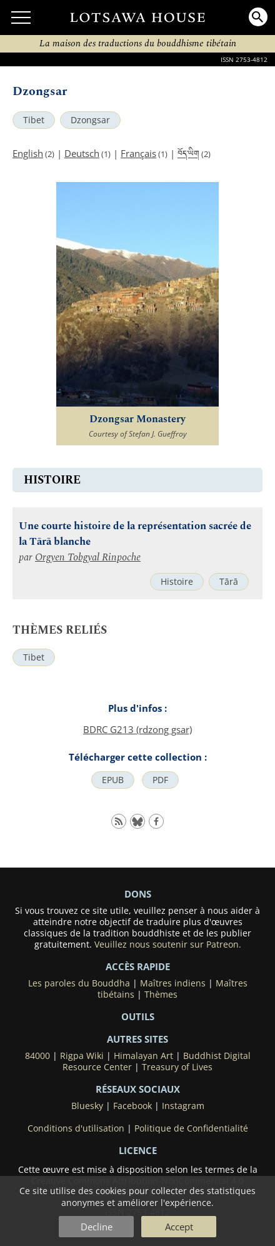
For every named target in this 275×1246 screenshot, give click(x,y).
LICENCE (138, 1150)
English (27, 153)
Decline (96, 1226)
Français (138, 153)
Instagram (183, 1106)
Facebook (132, 1106)
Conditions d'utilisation (76, 1128)
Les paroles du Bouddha (79, 983)
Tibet (33, 120)
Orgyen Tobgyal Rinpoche (88, 557)
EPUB (113, 780)
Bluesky (87, 1106)
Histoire (177, 581)
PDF (160, 780)
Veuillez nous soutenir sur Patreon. (167, 944)
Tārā (228, 581)
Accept (179, 1226)
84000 (37, 1055)
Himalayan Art (143, 1055)
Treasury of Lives (177, 1067)
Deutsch (81, 153)
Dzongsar (90, 120)
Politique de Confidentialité (191, 1128)
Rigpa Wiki (82, 1055)
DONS (137, 894)
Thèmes (161, 994)
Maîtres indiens (173, 983)
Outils (137, 1016)
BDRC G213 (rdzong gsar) (137, 729)
